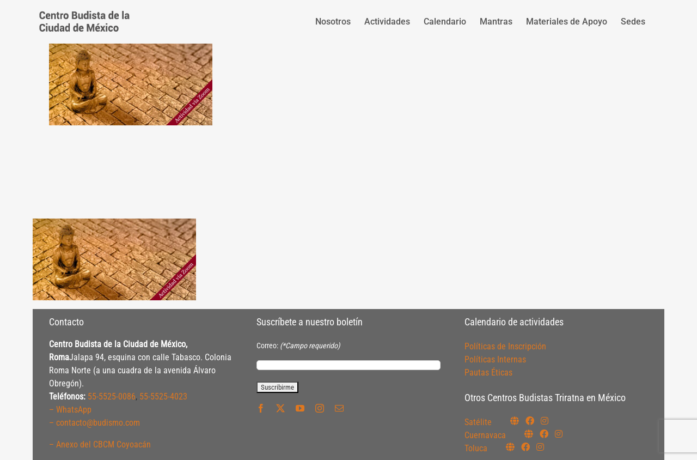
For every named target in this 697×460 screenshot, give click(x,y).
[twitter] (280, 408)
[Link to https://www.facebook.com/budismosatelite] (529, 420)
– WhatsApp (70, 409)
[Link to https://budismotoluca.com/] (510, 447)
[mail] (339, 408)
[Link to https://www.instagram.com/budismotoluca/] (540, 447)
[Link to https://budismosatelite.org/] (514, 420)
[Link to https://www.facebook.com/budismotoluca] (525, 447)
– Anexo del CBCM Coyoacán (100, 444)
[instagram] (319, 408)
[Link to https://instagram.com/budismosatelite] (544, 420)
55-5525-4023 (163, 396)
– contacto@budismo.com (94, 422)
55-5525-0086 (112, 396)
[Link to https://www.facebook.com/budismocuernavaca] (544, 433)
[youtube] (300, 408)
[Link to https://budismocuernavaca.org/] (528, 433)
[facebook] (260, 408)
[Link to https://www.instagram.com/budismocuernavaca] (559, 433)
